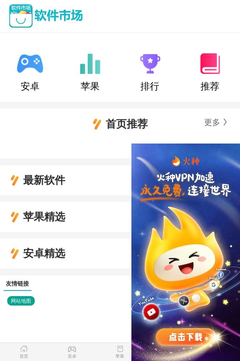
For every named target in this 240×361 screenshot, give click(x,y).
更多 (212, 122)
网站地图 (21, 301)
